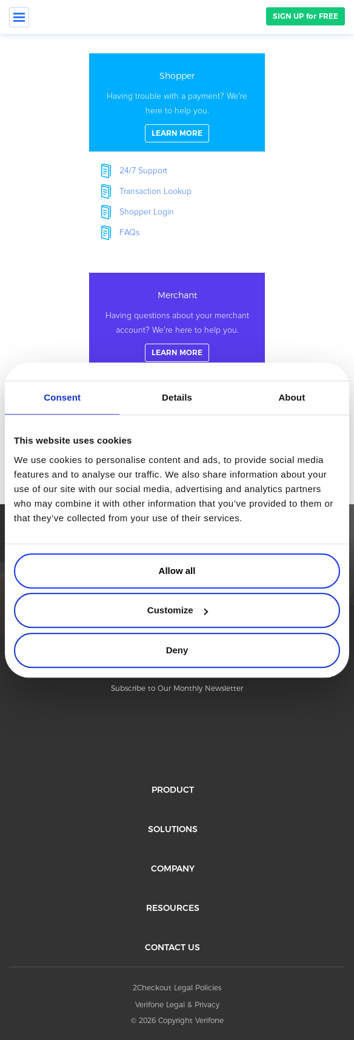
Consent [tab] (62, 397)
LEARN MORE (177, 133)
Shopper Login (146, 212)
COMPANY (173, 868)
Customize (177, 610)
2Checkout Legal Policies (177, 987)
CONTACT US (172, 947)
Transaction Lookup (155, 191)
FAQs (129, 232)
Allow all (177, 570)
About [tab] (291, 397)
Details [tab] (177, 397)
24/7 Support (143, 171)
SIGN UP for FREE (305, 16)
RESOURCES (172, 907)
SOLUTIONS (173, 829)
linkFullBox (177, 102)
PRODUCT (173, 789)
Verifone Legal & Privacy (177, 1004)
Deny (177, 650)
